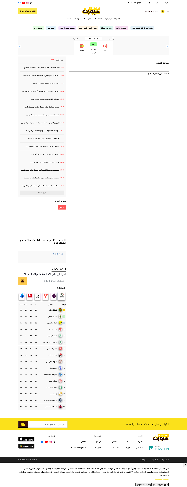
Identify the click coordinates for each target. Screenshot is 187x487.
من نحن (166, 2)
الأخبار (100, 18)
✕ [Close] (185, 465)
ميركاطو (77, 18)
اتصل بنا (157, 2)
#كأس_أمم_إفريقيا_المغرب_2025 (142, 28)
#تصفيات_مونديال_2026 (67, 28)
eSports (69, 18)
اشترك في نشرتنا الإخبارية (28, 11)
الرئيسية (165, 460)
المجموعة (97, 436)
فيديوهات (143, 460)
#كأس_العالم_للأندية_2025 (88, 28)
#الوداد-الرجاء (51, 28)
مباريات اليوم (93, 38)
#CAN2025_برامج (121, 28)
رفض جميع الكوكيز (143, 485)
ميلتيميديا (108, 18)
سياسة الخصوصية (162, 479)
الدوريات (89, 18)
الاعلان (83, 441)
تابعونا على (51, 436)
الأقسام (140, 436)
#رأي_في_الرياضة (106, 28)
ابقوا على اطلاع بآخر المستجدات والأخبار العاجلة (45, 274)
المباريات (117, 18)
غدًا (75, 38)
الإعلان (148, 2)
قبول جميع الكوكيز (160, 485)
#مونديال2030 (38, 28)
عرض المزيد (42, 192)
